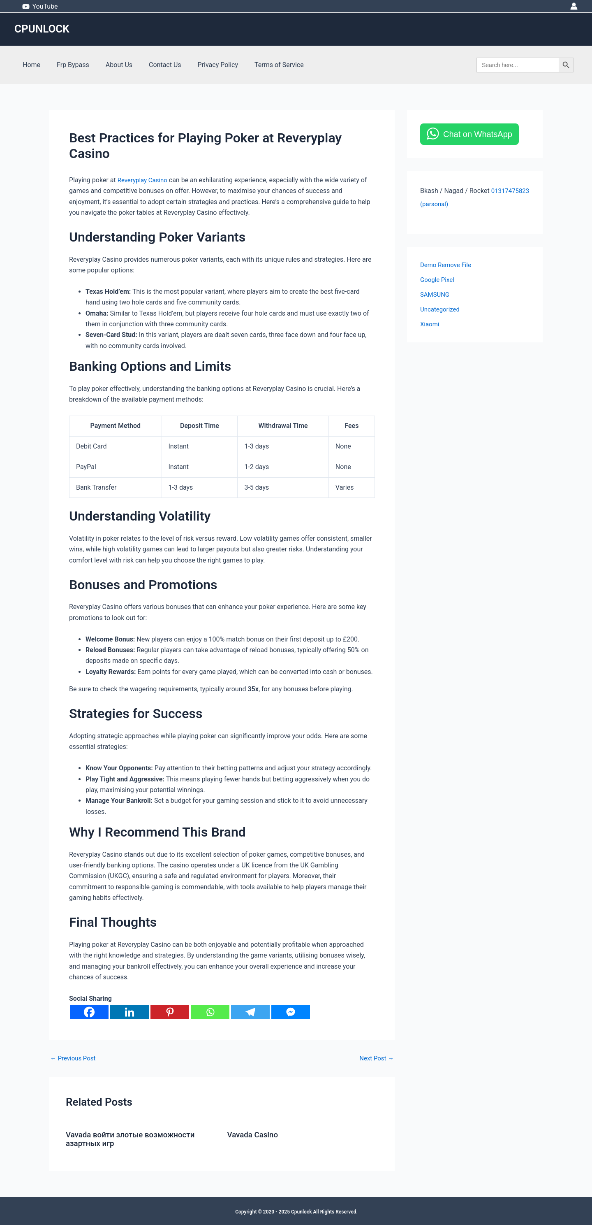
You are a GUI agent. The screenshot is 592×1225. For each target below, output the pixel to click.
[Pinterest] (169, 1012)
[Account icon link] (574, 6)
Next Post (375, 1058)
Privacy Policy (203, 65)
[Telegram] (250, 1012)
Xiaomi (430, 324)
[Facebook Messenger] (290, 1012)
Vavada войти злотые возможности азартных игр (135, 1139)
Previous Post (74, 1058)
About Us (110, 65)
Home (30, 65)
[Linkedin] (129, 1012)
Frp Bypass (68, 65)
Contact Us (153, 65)
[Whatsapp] (210, 1012)
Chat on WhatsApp (477, 134)
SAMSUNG (435, 294)
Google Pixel (438, 280)
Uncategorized (441, 309)
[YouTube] (40, 6)
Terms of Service (261, 65)
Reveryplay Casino (144, 180)
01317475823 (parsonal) (456, 204)
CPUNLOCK (41, 29)
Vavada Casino (254, 1134)
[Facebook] (89, 1012)
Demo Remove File (447, 265)
